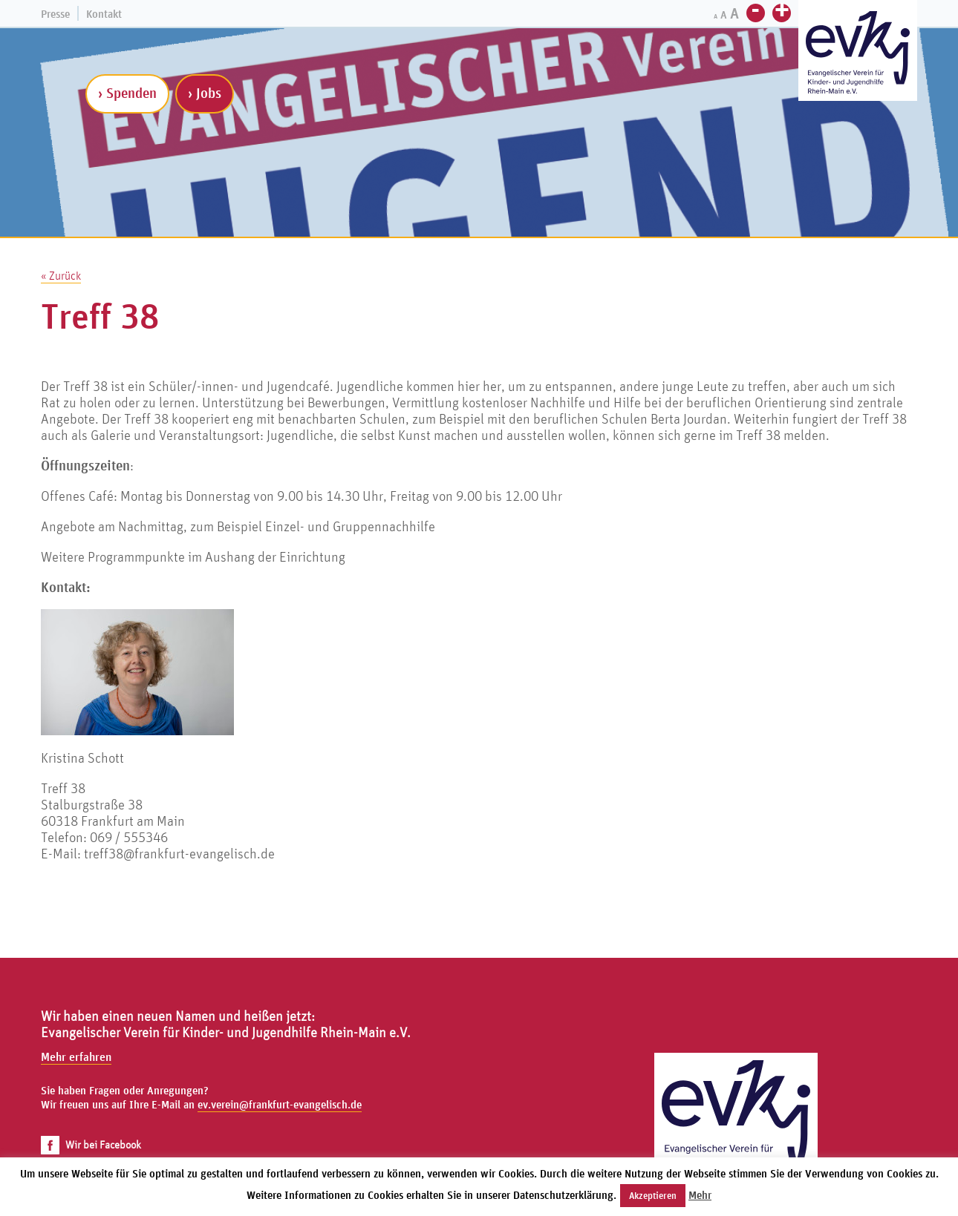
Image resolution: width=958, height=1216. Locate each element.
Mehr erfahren (76, 1056)
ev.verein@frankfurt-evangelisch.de (280, 1104)
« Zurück (61, 275)
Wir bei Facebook (91, 1144)
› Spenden (127, 93)
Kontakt (104, 14)
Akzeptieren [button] (653, 1195)
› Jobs (204, 93)
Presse (55, 14)
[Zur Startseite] (858, 52)
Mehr (699, 1195)
